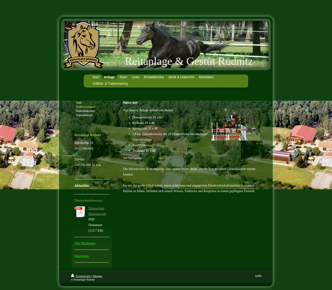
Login (258, 275)
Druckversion (81, 276)
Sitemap (97, 276)
